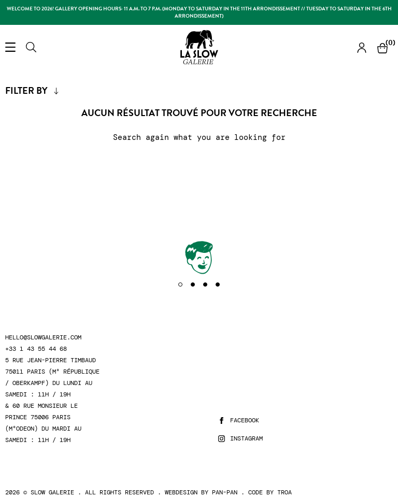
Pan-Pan (224, 492)
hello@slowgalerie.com (43, 337)
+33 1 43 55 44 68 (36, 349)
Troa (284, 492)
